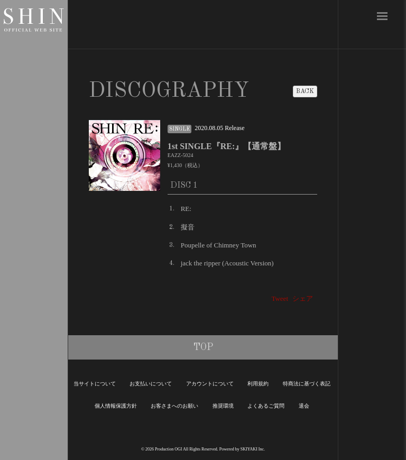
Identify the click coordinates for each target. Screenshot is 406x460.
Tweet (279, 298)
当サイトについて (94, 384)
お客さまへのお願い (174, 406)
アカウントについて (210, 384)
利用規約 (258, 384)
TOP (203, 347)
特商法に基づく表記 (306, 384)
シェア (302, 298)
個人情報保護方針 (116, 406)
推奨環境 (223, 406)
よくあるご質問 (265, 406)
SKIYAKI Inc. (253, 449)
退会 (304, 406)
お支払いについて (151, 384)
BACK (305, 91)
